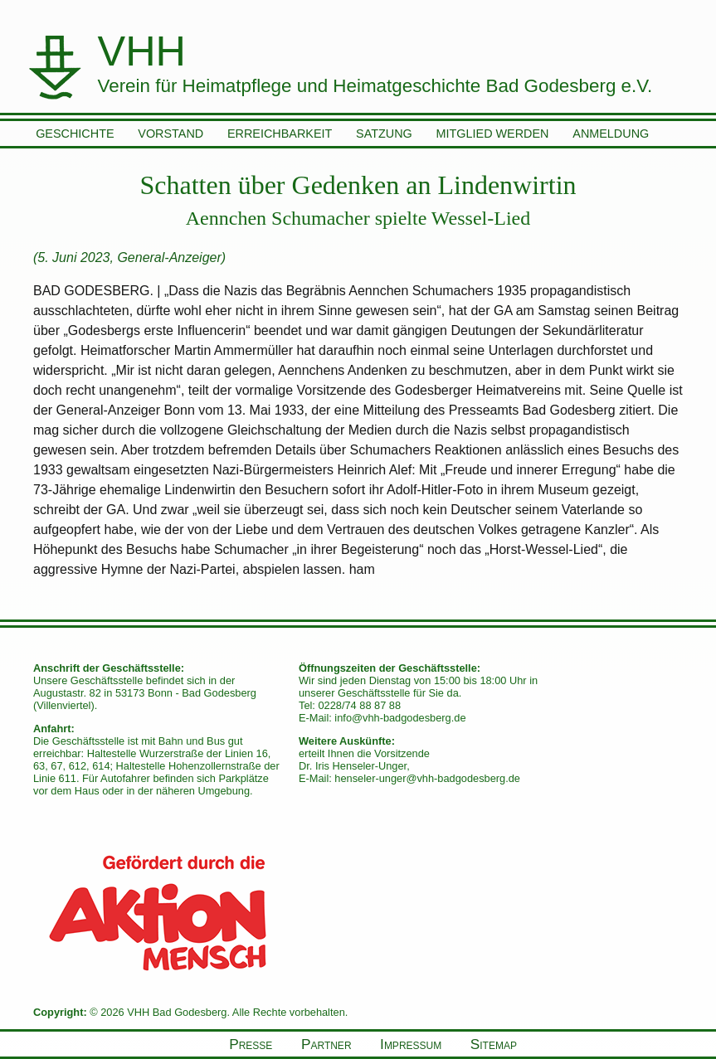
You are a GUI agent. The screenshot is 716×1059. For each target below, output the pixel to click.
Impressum (410, 1044)
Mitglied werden (492, 133)
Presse (250, 1044)
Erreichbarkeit (279, 133)
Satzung (384, 133)
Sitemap (493, 1044)
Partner (326, 1044)
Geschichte (75, 133)
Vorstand (170, 133)
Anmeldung (610, 133)
